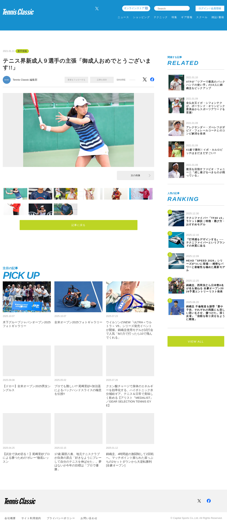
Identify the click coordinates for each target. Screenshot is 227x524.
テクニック (161, 17)
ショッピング (141, 17)
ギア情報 (186, 17)
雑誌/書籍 (217, 17)
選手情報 (22, 51)
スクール (202, 17)
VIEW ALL (196, 341)
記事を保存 (102, 80)
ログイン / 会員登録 (210, 8)
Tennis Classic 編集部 (25, 79)
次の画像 (135, 175)
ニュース (123, 17)
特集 (174, 17)
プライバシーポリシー (61, 518)
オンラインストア (134, 8)
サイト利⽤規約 (31, 518)
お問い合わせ (89, 518)
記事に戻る (78, 225)
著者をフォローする (76, 80)
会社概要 (10, 518)
